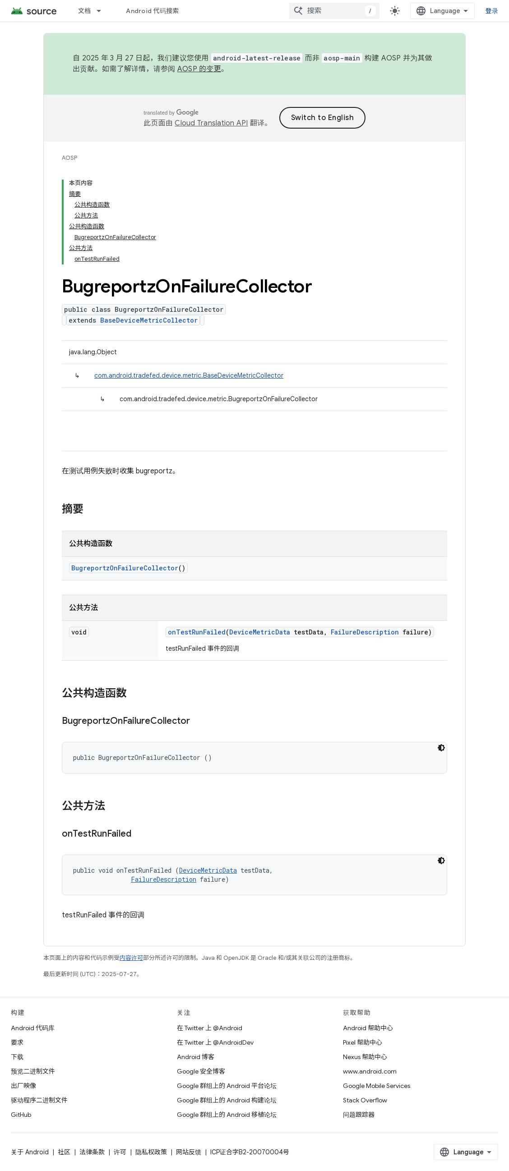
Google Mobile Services (376, 1086)
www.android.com (370, 1071)
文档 (84, 11)
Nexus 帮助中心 (365, 1057)
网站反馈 (188, 1152)
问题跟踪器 (359, 1115)
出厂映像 (23, 1086)
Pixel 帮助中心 (362, 1042)
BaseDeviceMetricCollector (149, 320)
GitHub (21, 1115)
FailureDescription (365, 632)
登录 (492, 11)
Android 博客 (195, 1057)
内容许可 (131, 958)
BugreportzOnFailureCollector (124, 568)
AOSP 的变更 (199, 69)
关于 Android (30, 1152)
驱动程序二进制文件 (39, 1100)
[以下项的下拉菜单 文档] (103, 11)
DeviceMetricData (259, 632)
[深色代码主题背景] (441, 747)
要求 (17, 1042)
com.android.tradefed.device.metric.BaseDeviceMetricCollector (188, 375)
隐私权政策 (151, 1152)
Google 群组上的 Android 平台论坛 (227, 1086)
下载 (17, 1057)
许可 (120, 1152)
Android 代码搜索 (152, 11)
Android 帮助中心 (368, 1028)
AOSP (69, 158)
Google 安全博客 (201, 1071)
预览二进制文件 (33, 1071)
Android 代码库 (33, 1028)
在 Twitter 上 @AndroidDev (215, 1042)
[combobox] (334, 11)
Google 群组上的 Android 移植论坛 (227, 1115)
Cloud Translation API (211, 123)
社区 (64, 1152)
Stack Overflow (365, 1100)
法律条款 (92, 1152)
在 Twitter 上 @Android (209, 1028)
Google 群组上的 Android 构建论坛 (227, 1100)
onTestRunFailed (197, 632)
